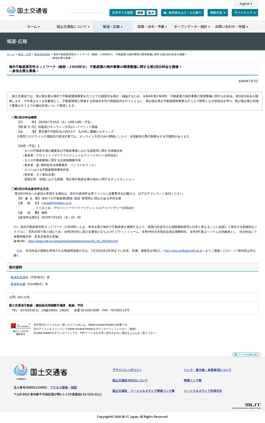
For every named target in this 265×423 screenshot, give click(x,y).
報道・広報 (24, 54)
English (245, 3)
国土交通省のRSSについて (130, 381)
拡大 (151, 12)
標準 (140, 12)
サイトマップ (243, 12)
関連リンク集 (193, 381)
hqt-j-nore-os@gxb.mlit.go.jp (183, 250)
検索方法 (216, 12)
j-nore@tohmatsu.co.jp (56, 203)
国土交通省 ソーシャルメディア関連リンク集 (143, 392)
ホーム (11, 54)
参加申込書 (18, 284)
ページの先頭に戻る (245, 358)
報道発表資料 (42, 54)
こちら (133, 333)
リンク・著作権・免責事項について (207, 371)
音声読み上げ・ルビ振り (185, 12)
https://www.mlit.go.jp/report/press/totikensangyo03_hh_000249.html (73, 241)
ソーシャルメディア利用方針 (203, 392)
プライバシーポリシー (127, 371)
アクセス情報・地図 (63, 389)
